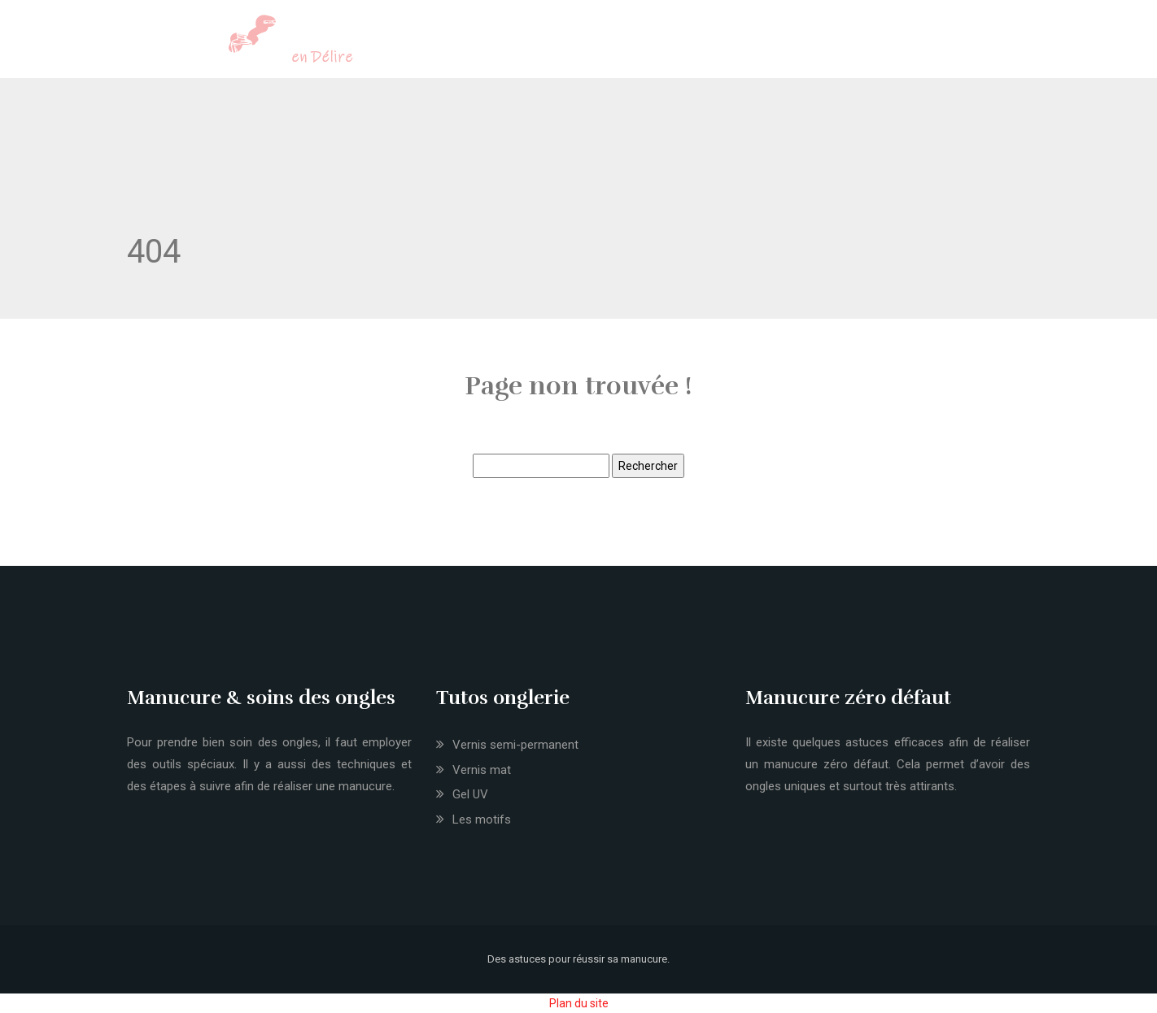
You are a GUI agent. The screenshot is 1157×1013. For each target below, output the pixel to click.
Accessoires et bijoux (968, 43)
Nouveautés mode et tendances (807, 43)
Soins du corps (665, 43)
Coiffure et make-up (548, 43)
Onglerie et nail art (423, 43)
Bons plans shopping (1103, 43)
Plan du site (579, 1003)
